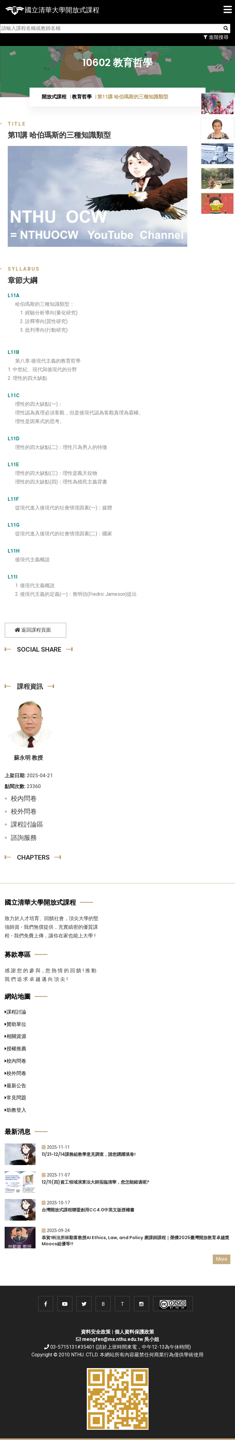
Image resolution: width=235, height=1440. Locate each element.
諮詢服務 (24, 837)
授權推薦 (15, 1049)
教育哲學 (82, 97)
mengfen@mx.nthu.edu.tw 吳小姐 (120, 1339)
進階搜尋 (216, 37)
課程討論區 (27, 824)
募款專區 (18, 954)
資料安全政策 (96, 1332)
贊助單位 (15, 1024)
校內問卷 (24, 798)
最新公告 (15, 1086)
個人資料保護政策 (134, 1332)
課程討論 (15, 1012)
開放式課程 (54, 97)
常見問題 (15, 1098)
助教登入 (15, 1110)
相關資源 (15, 1036)
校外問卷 (24, 811)
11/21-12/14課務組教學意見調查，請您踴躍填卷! (89, 1154)
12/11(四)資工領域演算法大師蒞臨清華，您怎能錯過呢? (95, 1182)
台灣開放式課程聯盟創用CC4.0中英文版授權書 (88, 1210)
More (221, 1259)
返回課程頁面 (33, 630)
